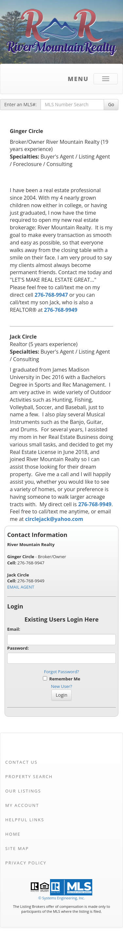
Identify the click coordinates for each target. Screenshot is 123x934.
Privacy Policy (25, 863)
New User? (61, 686)
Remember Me (61, 679)
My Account (22, 805)
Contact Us (21, 762)
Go (111, 104)
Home (13, 834)
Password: (18, 648)
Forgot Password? (61, 672)
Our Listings (23, 791)
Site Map (17, 848)
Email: (13, 629)
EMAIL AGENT (20, 587)
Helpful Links (24, 820)
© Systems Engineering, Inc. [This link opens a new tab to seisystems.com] (61, 897)
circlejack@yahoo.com (54, 519)
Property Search (29, 776)
